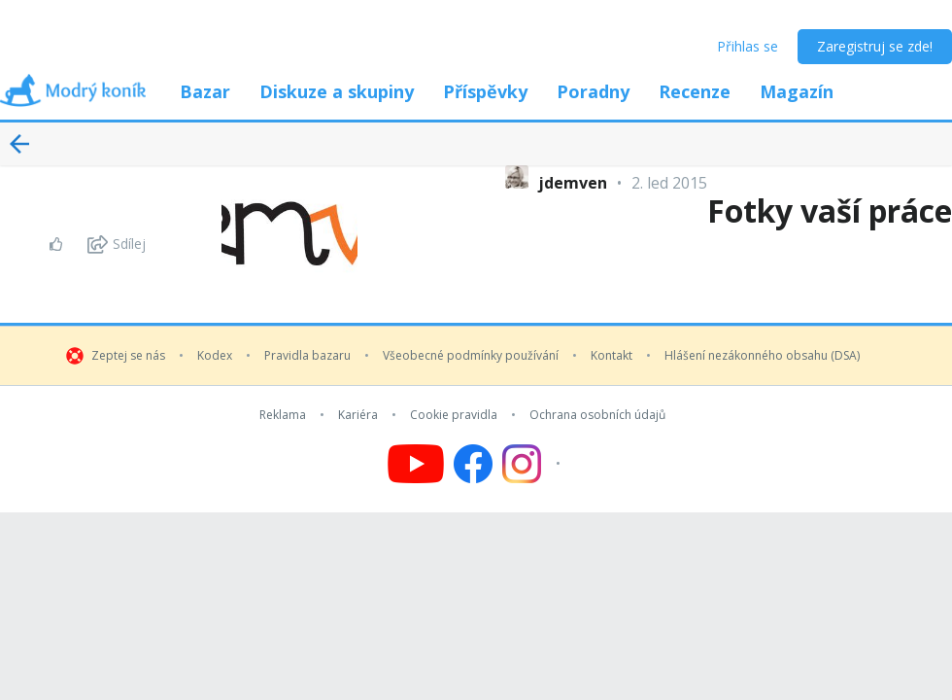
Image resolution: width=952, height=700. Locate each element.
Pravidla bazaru (307, 356)
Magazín (796, 91)
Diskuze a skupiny (336, 91)
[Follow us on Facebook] (473, 463)
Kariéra (358, 415)
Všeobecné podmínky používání (471, 356)
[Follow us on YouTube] (416, 463)
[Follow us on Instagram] (533, 463)
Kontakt (611, 356)
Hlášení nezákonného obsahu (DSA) (762, 356)
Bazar (205, 91)
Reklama (282, 415)
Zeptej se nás (128, 356)
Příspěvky (485, 91)
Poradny (593, 91)
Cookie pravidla (453, 415)
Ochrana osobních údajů (597, 415)
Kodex (214, 356)
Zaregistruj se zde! (875, 46)
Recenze (695, 91)
